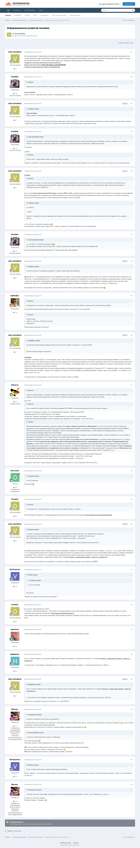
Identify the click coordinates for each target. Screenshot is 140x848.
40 (15, 516)
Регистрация (129, 4)
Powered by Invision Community (70, 845)
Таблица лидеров (75, 15)
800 (15, 487)
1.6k (15, 726)
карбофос (14, 296)
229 (15, 586)
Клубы (41, 10)
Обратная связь (65, 843)
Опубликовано (32, 52)
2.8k (15, 93)
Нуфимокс (14, 654)
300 (15, 646)
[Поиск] (111, 10)
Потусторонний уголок (29, 36)
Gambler (14, 77)
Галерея (27, 15)
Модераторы (45, 15)
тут (28, 749)
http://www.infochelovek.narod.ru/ (63, 613)
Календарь (17, 15)
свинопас (14, 629)
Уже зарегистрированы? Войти (110, 4)
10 (15, 69)
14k (15, 671)
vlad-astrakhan (19, 33)
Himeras (14, 385)
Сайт (8, 11)
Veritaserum (14, 569)
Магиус (14, 709)
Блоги (35, 15)
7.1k (15, 402)
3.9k (15, 312)
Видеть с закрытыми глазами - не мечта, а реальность (88, 557)
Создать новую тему (126, 43)
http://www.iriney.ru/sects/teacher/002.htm (98, 515)
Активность (17, 10)
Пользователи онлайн (59, 15)
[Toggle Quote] (27, 82)
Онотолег (14, 471)
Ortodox (14, 499)
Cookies (75, 843)
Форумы (8, 15)
